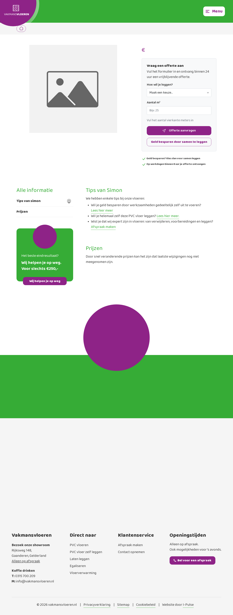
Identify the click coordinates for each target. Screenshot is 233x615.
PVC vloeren (79, 545)
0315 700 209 (25, 576)
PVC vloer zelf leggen (86, 552)
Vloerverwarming (83, 573)
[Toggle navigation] (214, 11)
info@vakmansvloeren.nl (35, 581)
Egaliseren (78, 566)
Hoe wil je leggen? (160, 84)
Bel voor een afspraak (192, 560)
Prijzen (22, 212)
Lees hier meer (102, 210)
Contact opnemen (131, 552)
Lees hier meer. (168, 216)
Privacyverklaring (97, 605)
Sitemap (123, 605)
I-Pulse (188, 605)
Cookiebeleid (145, 605)
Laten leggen (79, 559)
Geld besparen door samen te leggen (179, 142)
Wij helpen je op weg (44, 281)
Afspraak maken (103, 227)
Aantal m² (153, 102)
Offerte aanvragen (179, 131)
